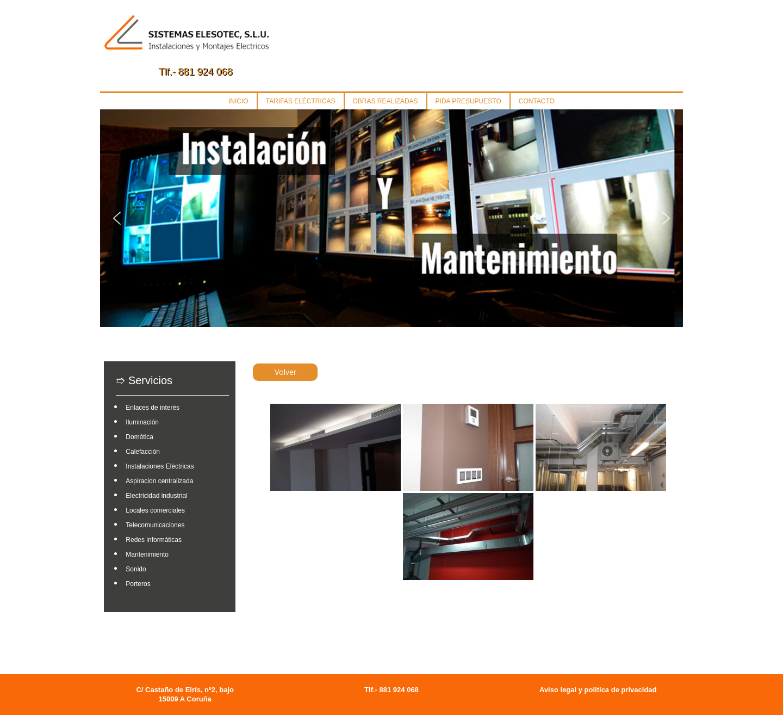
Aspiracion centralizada (159, 481)
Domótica (139, 437)
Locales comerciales (155, 510)
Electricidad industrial (156, 496)
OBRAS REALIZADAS (385, 101)
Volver (285, 372)
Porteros (138, 584)
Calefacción (143, 451)
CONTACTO (537, 101)
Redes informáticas (154, 540)
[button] (117, 218)
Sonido (136, 569)
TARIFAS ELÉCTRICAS (300, 101)
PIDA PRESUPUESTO (468, 101)
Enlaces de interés (152, 407)
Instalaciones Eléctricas (160, 466)
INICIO (238, 101)
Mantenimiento (147, 554)
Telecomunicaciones (155, 525)
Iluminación (142, 422)
